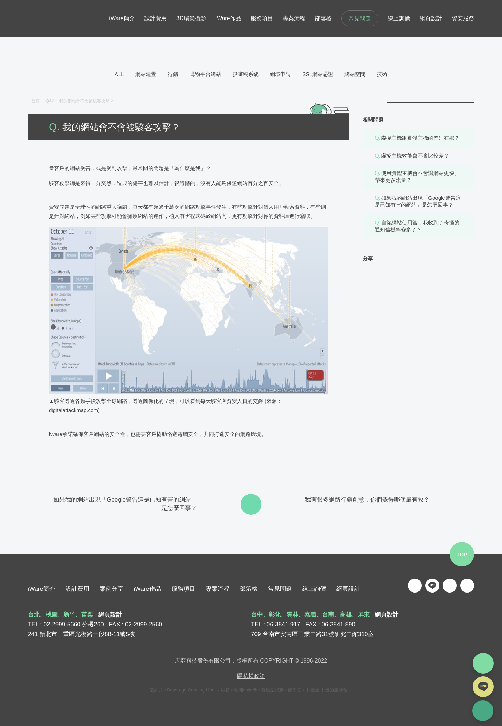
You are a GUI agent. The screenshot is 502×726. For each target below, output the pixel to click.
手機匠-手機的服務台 (326, 690)
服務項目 (183, 589)
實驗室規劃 (272, 690)
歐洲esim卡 (245, 690)
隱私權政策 (251, 676)
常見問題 (360, 18)
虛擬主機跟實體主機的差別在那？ (420, 138)
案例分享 (111, 589)
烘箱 (225, 690)
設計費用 (77, 589)
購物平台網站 (205, 74)
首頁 (35, 101)
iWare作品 (147, 589)
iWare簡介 (41, 589)
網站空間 (354, 74)
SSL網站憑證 (317, 74)
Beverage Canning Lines (191, 690)
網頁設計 (348, 589)
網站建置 (145, 74)
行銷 (173, 74)
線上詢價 (314, 589)
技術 (382, 74)
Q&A (52, 101)
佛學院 (294, 690)
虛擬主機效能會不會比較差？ (415, 156)
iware (50, 18)
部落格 (249, 589)
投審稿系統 (246, 74)
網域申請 (280, 74)
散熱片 (156, 690)
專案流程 (217, 589)
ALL (119, 74)
